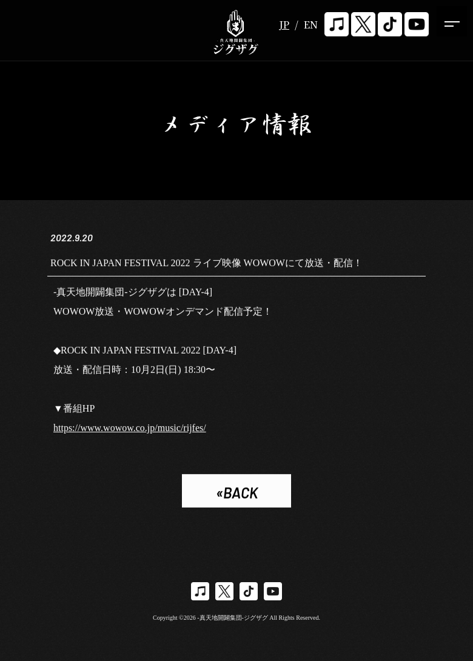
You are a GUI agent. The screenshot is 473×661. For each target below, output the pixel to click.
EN (311, 25)
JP (284, 25)
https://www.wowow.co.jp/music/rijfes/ (129, 428)
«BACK (237, 493)
